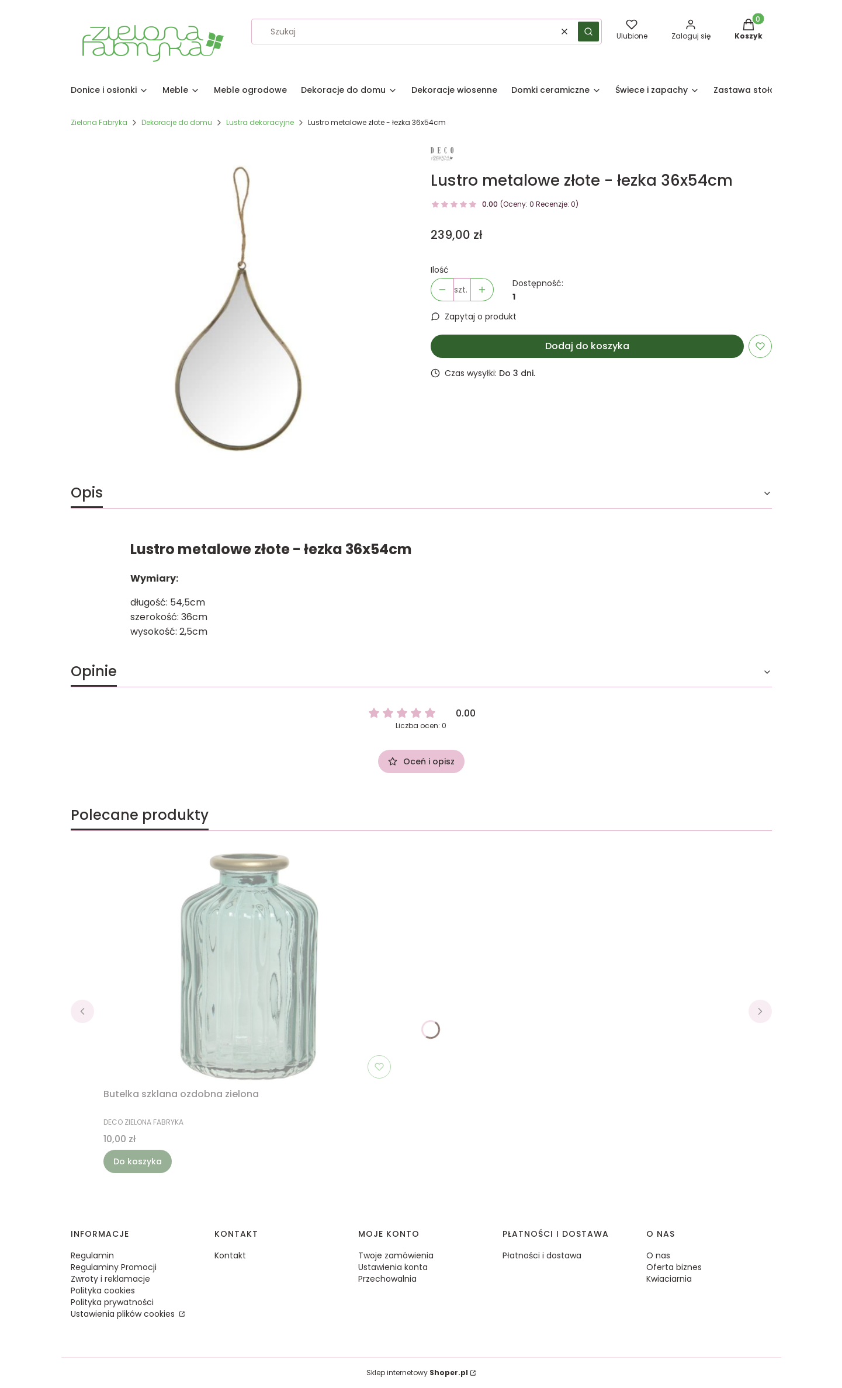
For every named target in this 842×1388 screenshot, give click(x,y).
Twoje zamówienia (396, 1255)
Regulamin (92, 1255)
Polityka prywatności (112, 1302)
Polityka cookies (103, 1290)
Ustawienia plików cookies (124, 1314)
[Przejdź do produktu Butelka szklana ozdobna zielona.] (249, 966)
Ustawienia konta (393, 1267)
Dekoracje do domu (176, 122)
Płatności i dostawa (542, 1255)
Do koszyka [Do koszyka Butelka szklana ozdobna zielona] (137, 1161)
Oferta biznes (674, 1267)
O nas (658, 1255)
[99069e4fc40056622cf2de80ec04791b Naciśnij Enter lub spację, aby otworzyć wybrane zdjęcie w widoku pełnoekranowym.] (241, 308)
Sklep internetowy (417, 1372)
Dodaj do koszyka (587, 346)
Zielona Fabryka (99, 122)
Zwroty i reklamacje (110, 1279)
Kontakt (230, 1255)
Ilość (440, 270)
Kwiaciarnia (669, 1279)
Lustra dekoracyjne (260, 122)
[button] (588, 31)
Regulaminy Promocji (114, 1267)
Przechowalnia (387, 1279)
